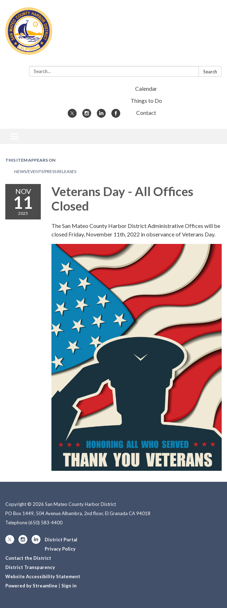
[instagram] (86, 115)
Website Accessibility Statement (42, 576)
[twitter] (72, 115)
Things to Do (146, 100)
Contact (146, 112)
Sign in (69, 586)
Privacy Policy (60, 549)
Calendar (146, 88)
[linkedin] (101, 115)
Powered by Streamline (31, 586)
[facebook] (115, 115)
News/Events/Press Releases (45, 171)
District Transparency (30, 567)
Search (210, 71)
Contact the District (28, 558)
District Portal (61, 539)
